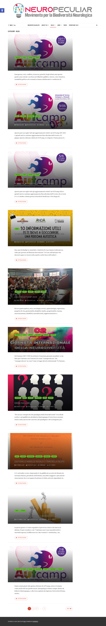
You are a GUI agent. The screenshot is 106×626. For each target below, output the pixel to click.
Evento (38, 53)
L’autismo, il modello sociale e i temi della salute (40, 461)
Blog (52, 25)
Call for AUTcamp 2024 (32, 297)
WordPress (36, 621)
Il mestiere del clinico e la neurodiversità (36, 515)
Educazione (31, 116)
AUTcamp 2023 (25, 576)
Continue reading (22, 84)
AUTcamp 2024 (25, 179)
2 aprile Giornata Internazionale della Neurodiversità (32, 341)
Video (65, 25)
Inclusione (39, 332)
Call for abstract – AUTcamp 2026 (37, 60)
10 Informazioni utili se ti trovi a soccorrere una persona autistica (35, 234)
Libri (58, 25)
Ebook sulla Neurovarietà (35, 404)
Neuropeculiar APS (34, 25)
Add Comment (50, 66)
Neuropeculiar (31, 66)
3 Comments (52, 408)
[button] (2, 10)
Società (38, 175)
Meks (24, 621)
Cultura (31, 53)
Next (68, 612)
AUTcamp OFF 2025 (28, 121)
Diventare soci (73, 25)
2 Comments (53, 522)
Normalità (47, 332)
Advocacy (18, 53)
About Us (44, 25)
